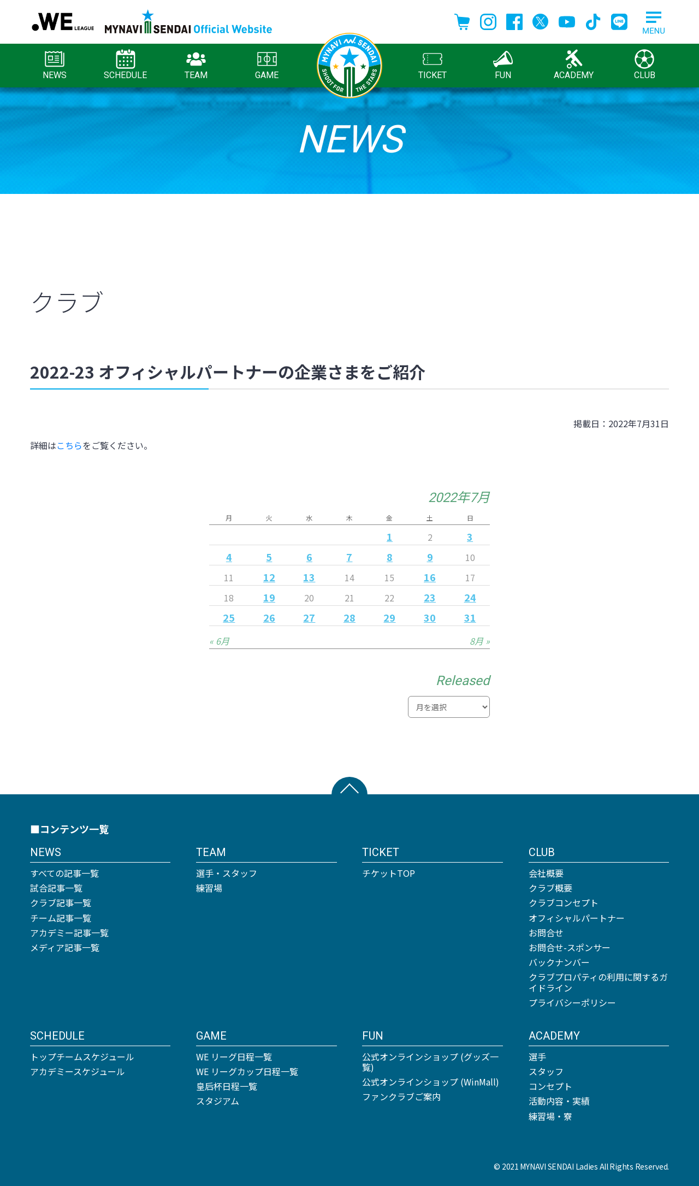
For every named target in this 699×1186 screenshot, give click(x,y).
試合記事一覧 (56, 887)
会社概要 (546, 873)
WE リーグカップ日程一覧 (247, 1071)
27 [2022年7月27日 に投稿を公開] (309, 617)
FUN (503, 64)
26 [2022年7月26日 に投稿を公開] (269, 617)
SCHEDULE (125, 64)
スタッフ (546, 1071)
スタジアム (217, 1100)
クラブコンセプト (564, 902)
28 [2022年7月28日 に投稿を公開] (349, 617)
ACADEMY (574, 64)
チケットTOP (388, 873)
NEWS (55, 64)
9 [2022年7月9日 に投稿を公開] (430, 557)
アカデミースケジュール (77, 1071)
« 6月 (219, 640)
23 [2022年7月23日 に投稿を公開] (430, 597)
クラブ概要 (550, 887)
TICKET (432, 64)
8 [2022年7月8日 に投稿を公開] (390, 557)
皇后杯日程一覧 (226, 1086)
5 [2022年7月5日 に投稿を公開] (269, 557)
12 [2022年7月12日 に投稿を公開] (269, 577)
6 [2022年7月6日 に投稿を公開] (309, 557)
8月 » (480, 640)
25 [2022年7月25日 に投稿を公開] (229, 617)
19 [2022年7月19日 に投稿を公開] (269, 597)
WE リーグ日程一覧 (234, 1056)
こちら (69, 445)
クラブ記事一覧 (60, 902)
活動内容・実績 (559, 1100)
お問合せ (546, 932)
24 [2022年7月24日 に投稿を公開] (470, 597)
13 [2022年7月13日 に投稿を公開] (309, 577)
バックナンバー (559, 962)
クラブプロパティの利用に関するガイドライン (598, 982)
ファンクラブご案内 (401, 1096)
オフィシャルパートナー (577, 917)
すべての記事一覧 (64, 873)
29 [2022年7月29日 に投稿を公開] (389, 617)
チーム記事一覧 (60, 917)
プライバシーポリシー (572, 1002)
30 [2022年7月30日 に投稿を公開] (430, 617)
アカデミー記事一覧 (69, 932)
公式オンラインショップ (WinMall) (430, 1081)
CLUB (644, 64)
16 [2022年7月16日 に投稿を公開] (430, 577)
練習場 (209, 887)
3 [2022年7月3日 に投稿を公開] (470, 536)
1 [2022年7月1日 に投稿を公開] (390, 536)
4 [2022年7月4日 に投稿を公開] (229, 557)
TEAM (196, 64)
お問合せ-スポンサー (570, 947)
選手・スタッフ (226, 873)
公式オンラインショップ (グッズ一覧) (430, 1061)
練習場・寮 (550, 1116)
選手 (537, 1056)
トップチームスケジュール (82, 1056)
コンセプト (550, 1086)
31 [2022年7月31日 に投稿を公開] (470, 617)
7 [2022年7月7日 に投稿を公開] (349, 557)
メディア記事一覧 (64, 947)
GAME (267, 64)
